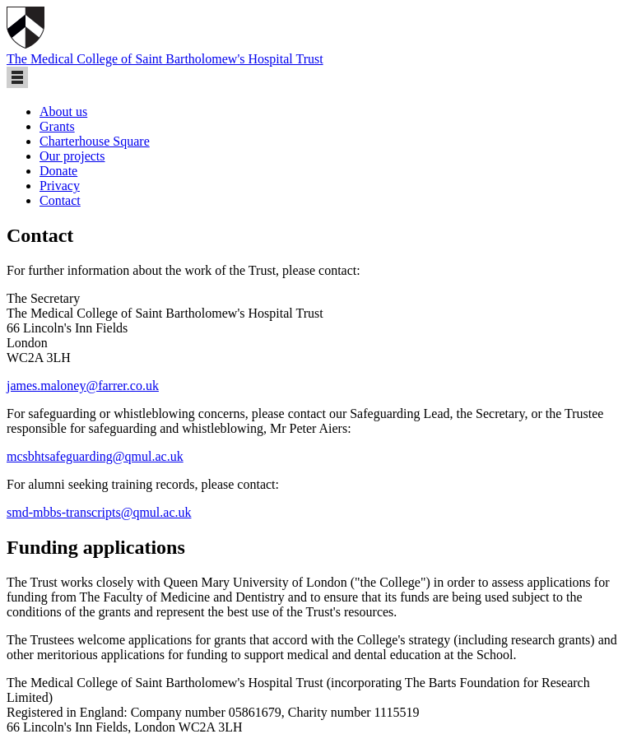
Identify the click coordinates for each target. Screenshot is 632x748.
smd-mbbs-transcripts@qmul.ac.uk (99, 512)
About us (63, 111)
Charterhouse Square (95, 141)
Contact (60, 200)
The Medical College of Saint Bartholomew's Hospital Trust (165, 59)
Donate (58, 171)
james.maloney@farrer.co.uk (83, 386)
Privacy (60, 186)
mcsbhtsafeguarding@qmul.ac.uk (95, 456)
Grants (57, 126)
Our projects (72, 156)
